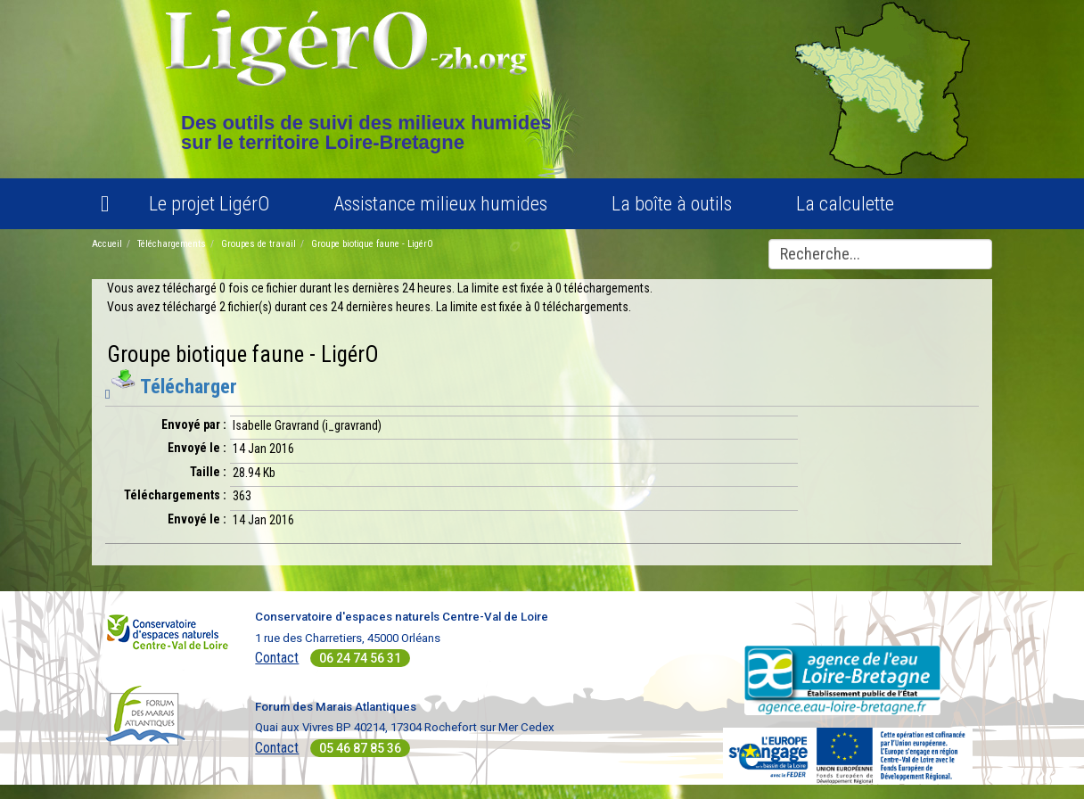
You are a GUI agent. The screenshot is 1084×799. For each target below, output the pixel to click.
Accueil (107, 244)
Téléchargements (171, 244)
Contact (277, 657)
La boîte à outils (672, 204)
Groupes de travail (258, 244)
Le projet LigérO (209, 204)
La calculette (845, 204)
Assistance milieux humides (440, 204)
